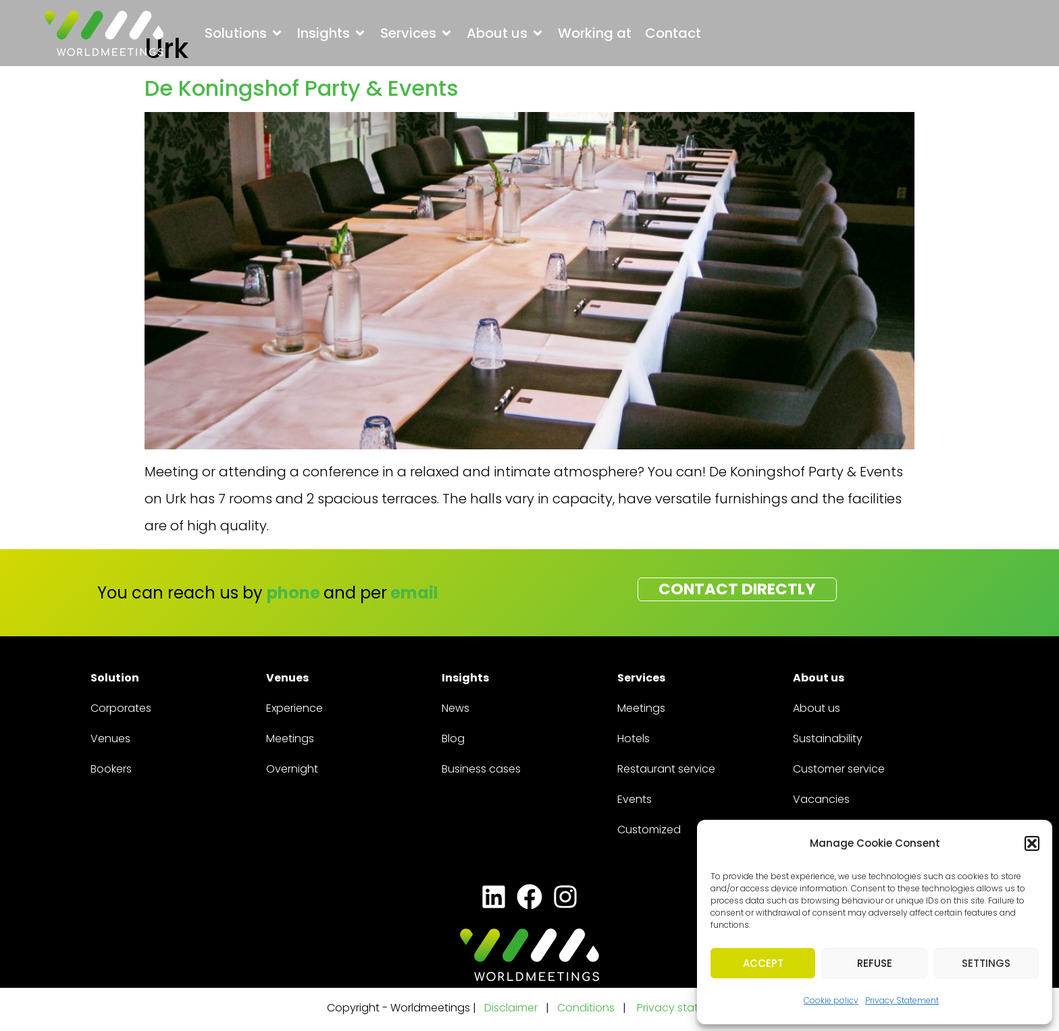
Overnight (292, 769)
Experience (294, 708)
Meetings (290, 738)
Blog (453, 738)
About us (816, 708)
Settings (986, 963)
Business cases (481, 769)
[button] (1032, 843)
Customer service (839, 769)
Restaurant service (666, 769)
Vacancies (821, 799)
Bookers (111, 769)
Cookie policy (831, 1000)
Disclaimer (511, 1007)
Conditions (587, 1007)
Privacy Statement (902, 1000)
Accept (763, 963)
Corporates (121, 708)
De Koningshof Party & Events (302, 88)
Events (634, 799)
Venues (110, 738)
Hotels (633, 738)
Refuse (874, 963)
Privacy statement (685, 1007)
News (455, 708)
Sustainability (827, 738)
